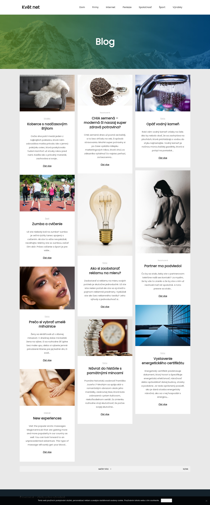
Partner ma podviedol (162, 266)
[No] (206, 500)
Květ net (31, 7)
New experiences (47, 418)
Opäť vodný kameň (162, 124)
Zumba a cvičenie (47, 224)
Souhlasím (166, 500)
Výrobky (47, 118)
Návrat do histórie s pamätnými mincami (105, 370)
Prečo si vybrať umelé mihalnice (47, 324)
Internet (47, 412)
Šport (47, 218)
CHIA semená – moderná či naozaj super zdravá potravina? (105, 122)
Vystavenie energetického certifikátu (162, 360)
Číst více (47, 166)
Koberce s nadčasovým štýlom (47, 126)
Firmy (162, 118)
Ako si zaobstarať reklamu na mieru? (105, 270)
